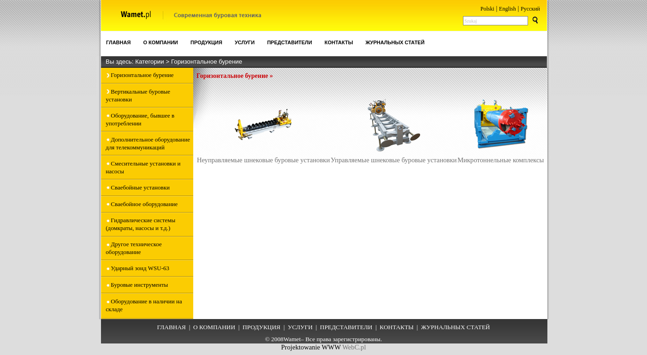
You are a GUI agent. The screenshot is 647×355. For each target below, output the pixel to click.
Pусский (530, 9)
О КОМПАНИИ (214, 327)
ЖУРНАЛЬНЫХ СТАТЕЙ (455, 327)
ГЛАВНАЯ (171, 327)
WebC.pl (354, 347)
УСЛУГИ (300, 327)
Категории (150, 61)
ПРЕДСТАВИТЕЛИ (346, 327)
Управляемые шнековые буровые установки (394, 129)
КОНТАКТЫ (397, 327)
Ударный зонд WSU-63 (140, 268)
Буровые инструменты (139, 284)
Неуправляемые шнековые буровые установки (263, 129)
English (507, 9)
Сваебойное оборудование (144, 204)
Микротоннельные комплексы (500, 129)
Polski (487, 9)
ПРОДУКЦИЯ (261, 327)
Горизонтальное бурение (206, 61)
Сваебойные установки (140, 187)
